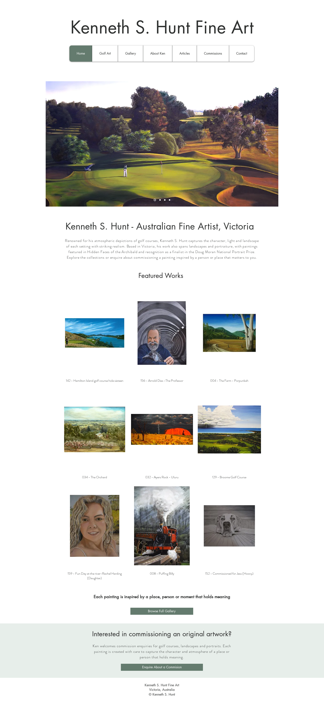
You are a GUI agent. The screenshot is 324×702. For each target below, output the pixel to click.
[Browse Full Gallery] (161, 611)
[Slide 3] (165, 200)
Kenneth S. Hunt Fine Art (162, 27)
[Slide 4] (169, 200)
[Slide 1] (155, 200)
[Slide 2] (160, 200)
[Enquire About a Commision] (162, 667)
